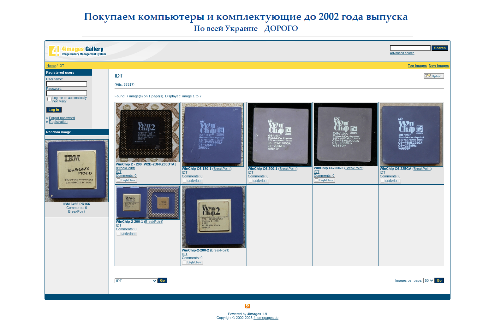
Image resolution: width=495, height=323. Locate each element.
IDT (119, 172)
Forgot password (62, 118)
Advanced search (402, 53)
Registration (58, 122)
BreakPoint (125, 168)
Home (51, 65)
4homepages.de (265, 318)
